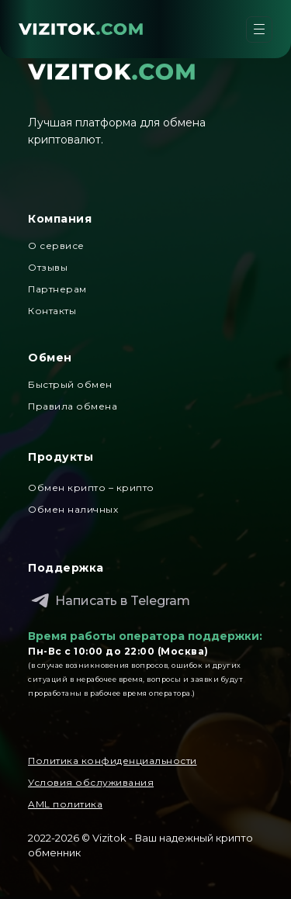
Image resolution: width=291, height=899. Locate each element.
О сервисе (56, 245)
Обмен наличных (73, 509)
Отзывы (48, 267)
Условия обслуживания (91, 782)
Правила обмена (72, 406)
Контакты (52, 310)
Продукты (60, 457)
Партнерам (57, 289)
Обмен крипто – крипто (91, 487)
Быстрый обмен (70, 384)
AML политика (65, 804)
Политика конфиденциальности (112, 760)
